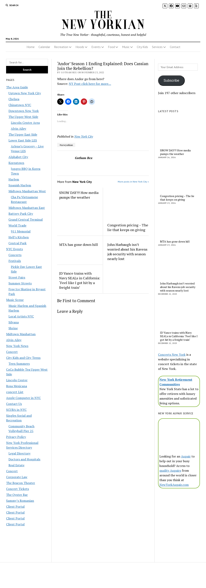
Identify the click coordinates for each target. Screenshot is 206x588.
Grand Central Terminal (25, 219)
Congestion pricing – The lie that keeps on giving (127, 227)
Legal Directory (19, 453)
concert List (14, 392)
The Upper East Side (22, 134)
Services (157, 47)
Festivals (14, 261)
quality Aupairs (170, 470)
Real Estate (16, 465)
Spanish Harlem (19, 185)
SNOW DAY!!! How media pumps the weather (78, 195)
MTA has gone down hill (78, 244)
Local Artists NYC (21, 316)
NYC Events (14, 249)
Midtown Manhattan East (26, 208)
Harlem (13, 179)
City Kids (142, 47)
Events (96, 47)
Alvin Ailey (18, 128)
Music (126, 47)
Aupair (186, 456)
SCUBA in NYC (16, 409)
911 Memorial (20, 231)
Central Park (17, 243)
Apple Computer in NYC (23, 398)
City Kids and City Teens (23, 358)
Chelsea (13, 99)
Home (31, 47)
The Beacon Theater (20, 483)
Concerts (14, 255)
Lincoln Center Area (25, 122)
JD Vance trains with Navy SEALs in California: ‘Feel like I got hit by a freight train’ (79, 280)
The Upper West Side (23, 117)
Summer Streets (20, 283)
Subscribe (171, 80)
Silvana (13, 322)
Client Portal (15, 506)
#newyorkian (66, 145)
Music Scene (15, 300)
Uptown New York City (24, 93)
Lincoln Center (17, 380)
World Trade (17, 225)
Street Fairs (16, 277)
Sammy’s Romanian (20, 500)
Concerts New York (172, 354)
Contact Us (14, 404)
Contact (175, 47)
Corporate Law (16, 477)
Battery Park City (20, 213)
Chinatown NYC (19, 105)
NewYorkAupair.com (174, 484)
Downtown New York (23, 111)
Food (111, 47)
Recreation (61, 47)
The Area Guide (17, 87)
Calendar (44, 47)
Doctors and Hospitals (24, 459)
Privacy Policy (16, 437)
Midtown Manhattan (21, 334)
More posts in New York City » (133, 181)
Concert (12, 352)
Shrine (13, 328)
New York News (17, 346)
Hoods (79, 47)
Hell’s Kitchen (18, 237)
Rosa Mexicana (16, 386)
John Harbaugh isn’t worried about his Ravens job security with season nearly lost (127, 251)
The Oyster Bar (17, 495)
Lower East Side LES (22, 140)
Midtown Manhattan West (27, 191)
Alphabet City (18, 157)
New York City (83, 136)
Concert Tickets (17, 489)
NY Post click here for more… (90, 83)
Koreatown (16, 163)
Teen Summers (19, 363)
